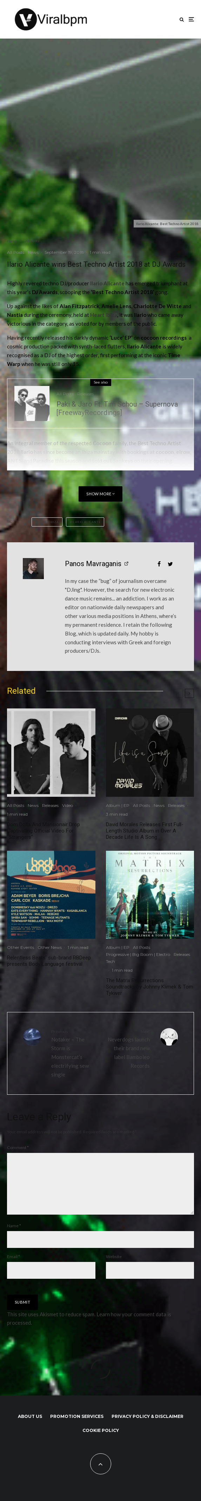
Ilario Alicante (86, 522)
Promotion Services (76, 1427)
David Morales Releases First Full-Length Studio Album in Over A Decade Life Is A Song (144, 830)
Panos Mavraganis (93, 563)
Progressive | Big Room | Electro (138, 954)
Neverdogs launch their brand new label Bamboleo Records (128, 1048)
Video (67, 805)
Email (13, 1267)
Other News (50, 947)
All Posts (15, 252)
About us (30, 1427)
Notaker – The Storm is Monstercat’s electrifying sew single (73, 1052)
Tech (110, 961)
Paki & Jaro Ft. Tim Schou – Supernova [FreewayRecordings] (117, 408)
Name (14, 1236)
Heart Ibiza (103, 315)
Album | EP (117, 805)
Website (114, 1267)
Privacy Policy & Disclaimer (147, 1427)
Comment (18, 1147)
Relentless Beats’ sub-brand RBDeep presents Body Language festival (49, 961)
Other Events (20, 947)
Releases (85, 394)
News (33, 252)
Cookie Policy (100, 1441)
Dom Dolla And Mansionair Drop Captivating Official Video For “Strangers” (43, 830)
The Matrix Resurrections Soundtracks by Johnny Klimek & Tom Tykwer (149, 986)
